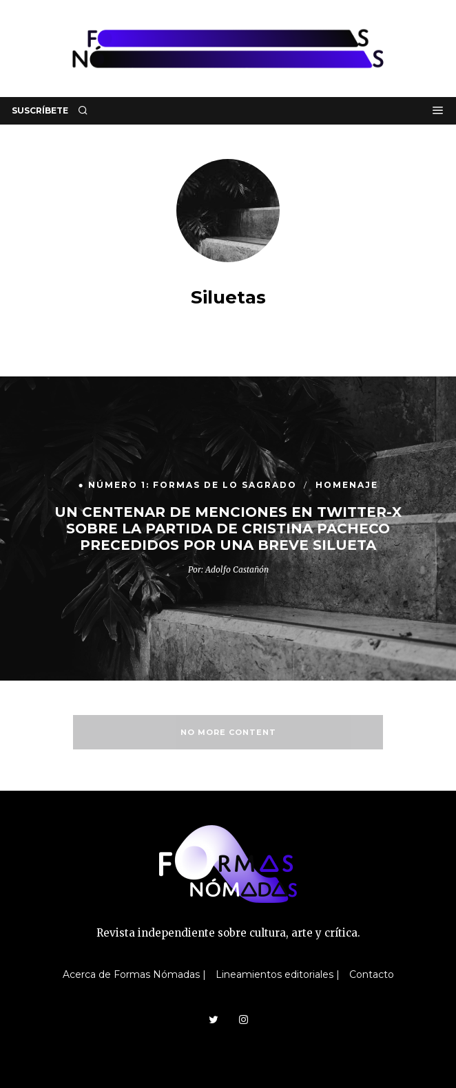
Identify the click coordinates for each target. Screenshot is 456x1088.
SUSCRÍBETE (40, 110)
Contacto (371, 974)
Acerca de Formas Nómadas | (134, 974)
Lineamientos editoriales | (278, 974)
